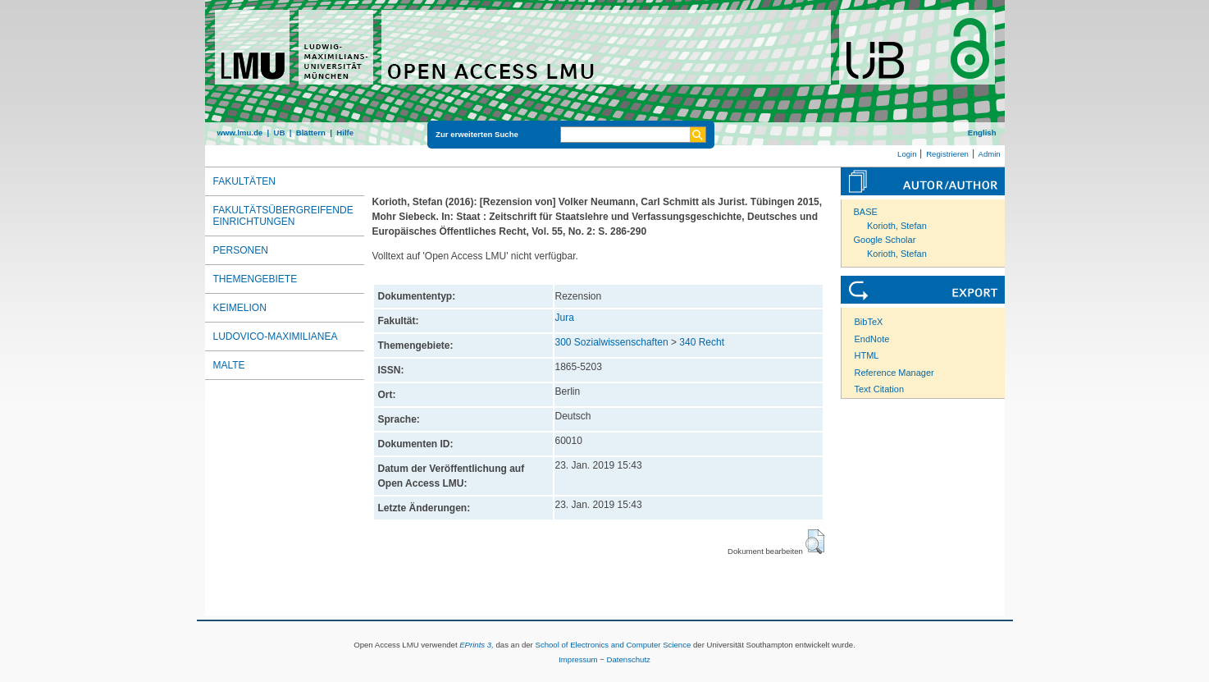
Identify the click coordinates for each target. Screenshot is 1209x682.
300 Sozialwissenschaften (611, 342)
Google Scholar (885, 240)
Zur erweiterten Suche (477, 134)
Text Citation (880, 389)
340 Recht (701, 342)
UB (279, 132)
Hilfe (345, 132)
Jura (564, 317)
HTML (867, 355)
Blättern (311, 132)
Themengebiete (255, 279)
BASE (866, 212)
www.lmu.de (240, 132)
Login (906, 153)
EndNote (872, 339)
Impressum (578, 659)
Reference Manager (894, 373)
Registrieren (947, 153)
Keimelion (240, 308)
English (982, 132)
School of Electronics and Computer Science (613, 644)
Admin (990, 153)
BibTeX (869, 322)
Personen (240, 250)
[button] (814, 541)
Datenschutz (628, 659)
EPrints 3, (476, 644)
